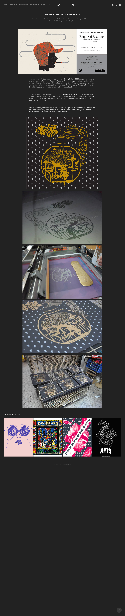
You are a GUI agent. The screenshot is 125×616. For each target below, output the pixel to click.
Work (6, 5)
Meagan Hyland (62, 5)
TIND (54, 108)
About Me (13, 5)
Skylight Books (63, 79)
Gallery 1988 (73, 79)
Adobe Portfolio (66, 465)
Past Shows (23, 5)
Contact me (34, 5)
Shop (43, 5)
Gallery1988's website (84, 110)
